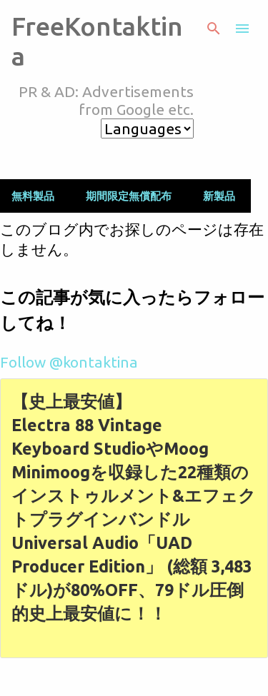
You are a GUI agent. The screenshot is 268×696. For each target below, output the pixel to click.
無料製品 (32, 196)
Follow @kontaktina (69, 361)
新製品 (219, 196)
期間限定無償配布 (129, 196)
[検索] (213, 28)
